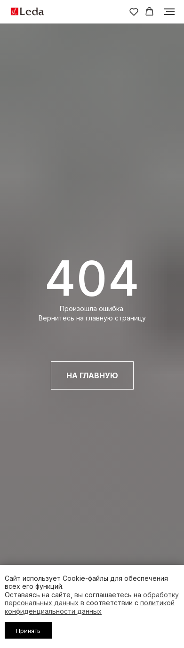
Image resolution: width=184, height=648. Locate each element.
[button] (133, 11)
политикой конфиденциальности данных (90, 607)
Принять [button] (28, 630)
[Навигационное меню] (169, 11)
